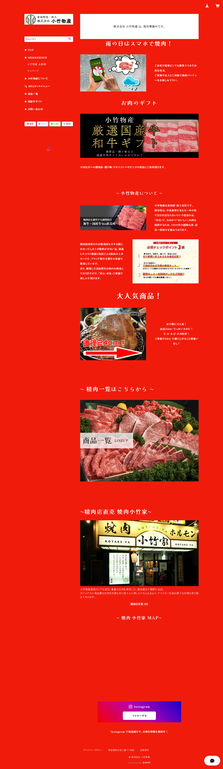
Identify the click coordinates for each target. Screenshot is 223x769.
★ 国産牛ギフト (33, 101)
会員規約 (144, 750)
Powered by (139, 762)
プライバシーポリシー (93, 750)
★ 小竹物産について (36, 78)
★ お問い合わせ (33, 109)
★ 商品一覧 (31, 93)
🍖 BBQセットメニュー (37, 86)
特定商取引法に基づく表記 (121, 750)
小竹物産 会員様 (36, 64)
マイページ (33, 70)
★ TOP (29, 50)
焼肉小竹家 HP (139, 603)
